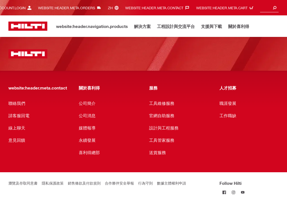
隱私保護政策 (53, 183)
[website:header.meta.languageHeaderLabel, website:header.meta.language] (114, 7)
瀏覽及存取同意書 (23, 183)
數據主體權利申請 (171, 183)
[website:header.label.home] (27, 26)
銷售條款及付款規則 (84, 183)
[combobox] (269, 7)
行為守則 (145, 183)
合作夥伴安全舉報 (119, 183)
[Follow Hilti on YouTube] (242, 192)
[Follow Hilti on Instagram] (233, 192)
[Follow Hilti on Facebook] (224, 192)
